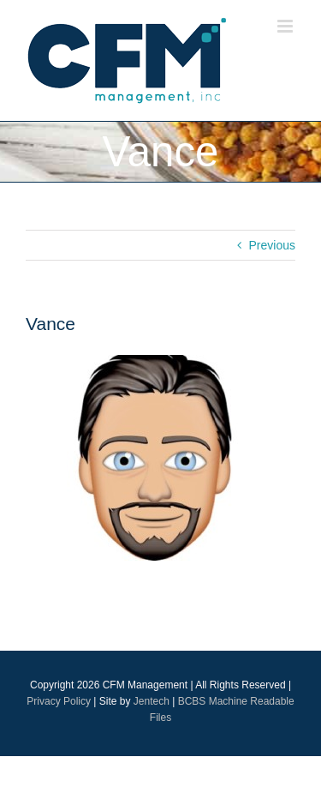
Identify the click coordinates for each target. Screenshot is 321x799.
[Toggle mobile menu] (286, 26)
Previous (272, 245)
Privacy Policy (59, 701)
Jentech (151, 701)
